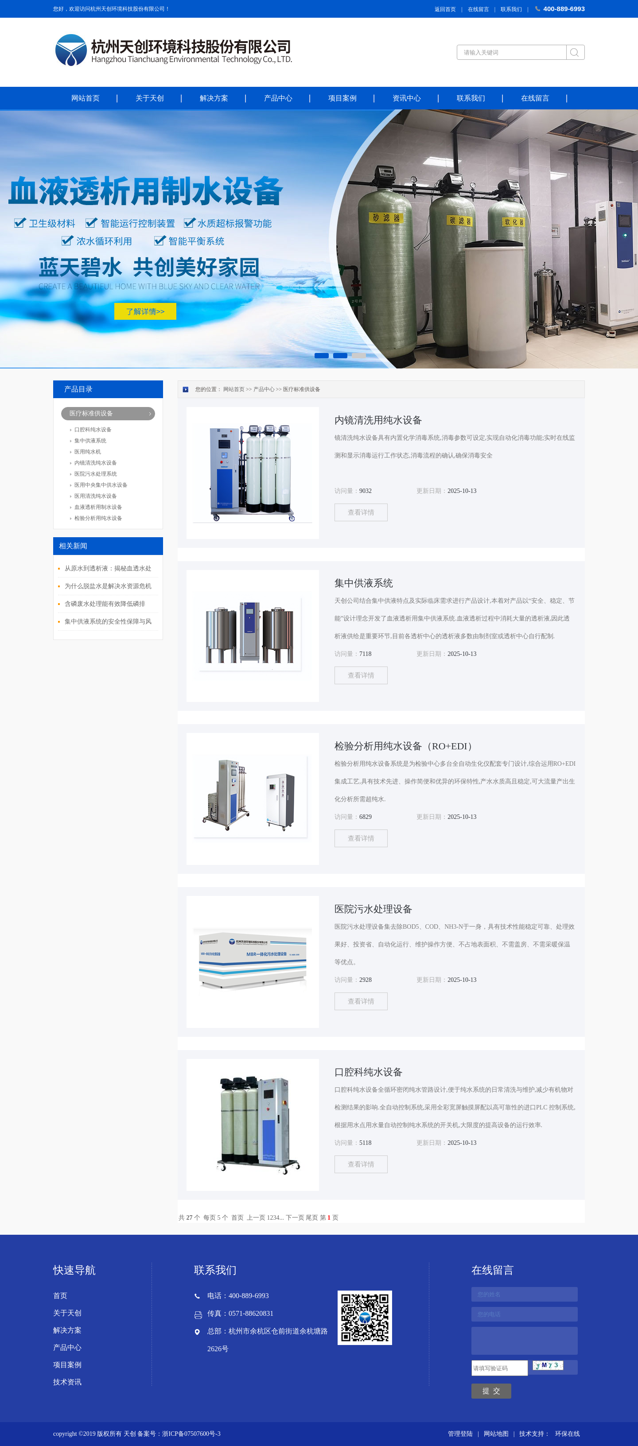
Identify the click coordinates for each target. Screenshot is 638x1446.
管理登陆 (460, 1433)
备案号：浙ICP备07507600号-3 (178, 1433)
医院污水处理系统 (95, 474)
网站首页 (85, 98)
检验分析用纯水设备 (98, 518)
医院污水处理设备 (373, 909)
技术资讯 (67, 1382)
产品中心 (278, 98)
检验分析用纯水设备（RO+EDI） (406, 746)
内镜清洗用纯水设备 (378, 420)
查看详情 (361, 512)
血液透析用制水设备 (98, 507)
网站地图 (496, 1433)
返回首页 (445, 9)
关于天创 (150, 98)
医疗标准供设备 (91, 413)
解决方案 (214, 98)
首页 (237, 1217)
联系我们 (511, 9)
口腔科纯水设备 (93, 429)
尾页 (312, 1217)
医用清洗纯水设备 (95, 496)
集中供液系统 (90, 441)
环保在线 (567, 1433)
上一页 (256, 1217)
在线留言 (478, 9)
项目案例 (342, 98)
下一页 (295, 1217)
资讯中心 (407, 98)
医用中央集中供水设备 (101, 485)
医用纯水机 (87, 452)
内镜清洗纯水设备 (95, 463)
